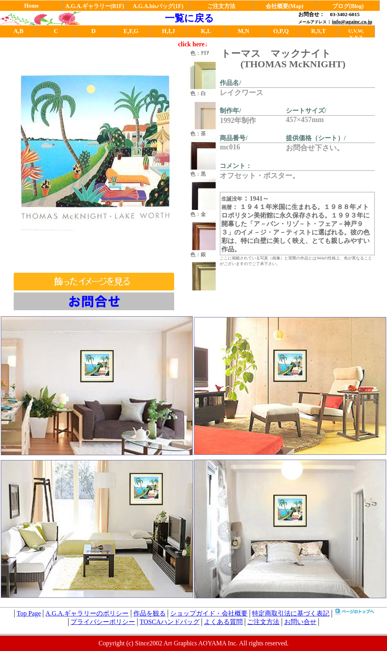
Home (31, 6)
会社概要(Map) (284, 6)
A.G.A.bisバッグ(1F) (158, 6)
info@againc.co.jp (352, 22)
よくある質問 (223, 621)
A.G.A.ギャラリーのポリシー (87, 613)
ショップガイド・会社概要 (209, 613)
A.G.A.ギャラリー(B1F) (94, 6)
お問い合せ (300, 621)
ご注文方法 (221, 6)
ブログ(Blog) (348, 6)
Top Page (29, 613)
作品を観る (149, 613)
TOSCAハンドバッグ (170, 621)
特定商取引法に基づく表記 (290, 613)
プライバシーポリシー (103, 621)
